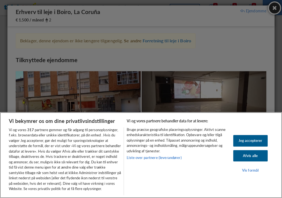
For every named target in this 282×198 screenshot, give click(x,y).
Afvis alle (250, 155)
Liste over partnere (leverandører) (154, 157)
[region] (141, 155)
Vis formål (250, 170)
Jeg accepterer (250, 140)
